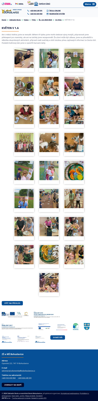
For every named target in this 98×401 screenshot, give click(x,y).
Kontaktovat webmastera (70, 393)
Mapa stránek (30, 396)
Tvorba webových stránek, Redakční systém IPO (29, 398)
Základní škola (15, 20)
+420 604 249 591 (25, 378)
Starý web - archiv (18, 396)
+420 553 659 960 (9, 378)
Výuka (26, 20)
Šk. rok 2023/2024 (45, 20)
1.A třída (58, 20)
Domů (4, 20)
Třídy (34, 20)
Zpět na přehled (12, 303)
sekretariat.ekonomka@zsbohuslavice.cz (18, 371)
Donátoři (57, 337)
